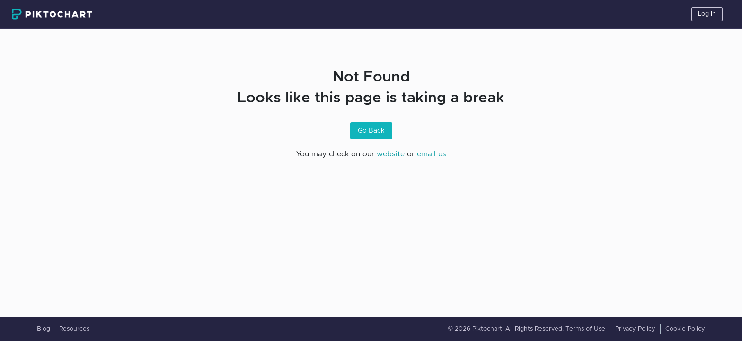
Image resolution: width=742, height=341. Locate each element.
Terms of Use (585, 329)
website (391, 154)
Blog (43, 329)
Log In (707, 14)
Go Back (371, 130)
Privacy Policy (635, 329)
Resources (74, 329)
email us (431, 154)
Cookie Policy (685, 329)
